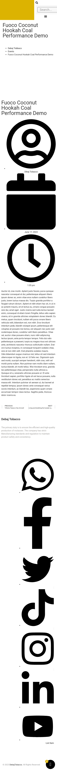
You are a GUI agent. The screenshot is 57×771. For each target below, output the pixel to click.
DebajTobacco (16, 765)
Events (11, 51)
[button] (46, 16)
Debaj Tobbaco (15, 48)
